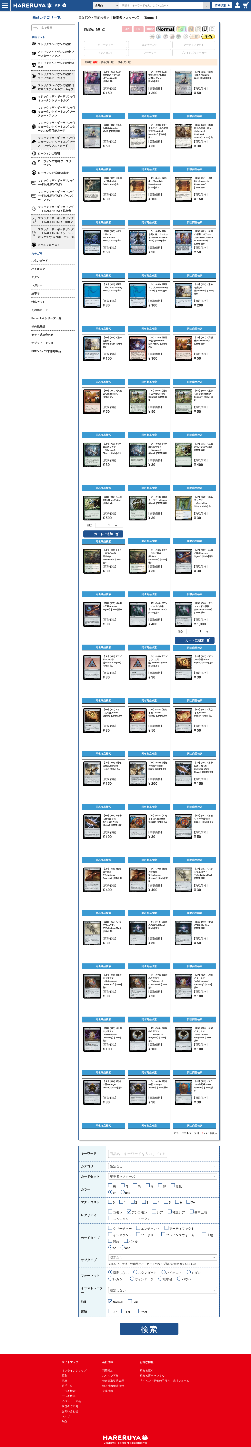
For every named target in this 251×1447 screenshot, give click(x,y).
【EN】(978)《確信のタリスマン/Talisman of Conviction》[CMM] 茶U (157, 981)
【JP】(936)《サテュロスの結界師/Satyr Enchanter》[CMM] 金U (112, 556)
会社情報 (107, 1362)
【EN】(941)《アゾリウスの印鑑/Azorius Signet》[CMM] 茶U (158, 661)
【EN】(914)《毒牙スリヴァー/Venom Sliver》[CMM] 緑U (157, 500)
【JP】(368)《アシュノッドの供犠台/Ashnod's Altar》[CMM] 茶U (157, 608)
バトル (133, 1241)
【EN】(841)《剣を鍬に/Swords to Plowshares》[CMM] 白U (203, 183)
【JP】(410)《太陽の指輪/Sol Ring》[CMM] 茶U (157, 925)
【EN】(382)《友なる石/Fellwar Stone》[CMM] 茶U (203, 712)
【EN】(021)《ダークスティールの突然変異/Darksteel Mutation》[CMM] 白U (158, 131)
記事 (64, 1380)
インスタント (122, 1235)
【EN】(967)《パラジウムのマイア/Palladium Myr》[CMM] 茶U (112, 927)
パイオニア (174, 1273)
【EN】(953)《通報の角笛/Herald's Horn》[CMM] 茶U (157, 765)
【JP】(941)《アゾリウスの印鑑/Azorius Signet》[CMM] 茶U (112, 661)
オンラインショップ (74, 1370)
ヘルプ (66, 1416)
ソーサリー (149, 1235)
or (114, 1193)
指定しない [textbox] (118, 1290)
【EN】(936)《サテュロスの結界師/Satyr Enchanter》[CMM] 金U (157, 556)
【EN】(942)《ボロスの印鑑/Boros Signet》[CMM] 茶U (112, 712)
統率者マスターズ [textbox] (122, 1176)
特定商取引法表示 (113, 1380)
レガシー (119, 1279)
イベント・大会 (71, 1401)
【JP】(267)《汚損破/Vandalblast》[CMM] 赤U (203, 340)
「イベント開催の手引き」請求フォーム (164, 1380)
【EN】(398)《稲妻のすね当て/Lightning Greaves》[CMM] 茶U (158, 875)
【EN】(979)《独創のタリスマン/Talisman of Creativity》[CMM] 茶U (112, 1034)
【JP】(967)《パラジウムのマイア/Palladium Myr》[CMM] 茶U (203, 873)
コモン (117, 1212)
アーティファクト (181, 1229)
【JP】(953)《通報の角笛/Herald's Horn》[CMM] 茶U (112, 765)
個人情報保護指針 (113, 1385)
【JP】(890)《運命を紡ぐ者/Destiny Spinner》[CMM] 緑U (157, 395)
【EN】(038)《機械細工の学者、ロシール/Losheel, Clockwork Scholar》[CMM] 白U (204, 131)
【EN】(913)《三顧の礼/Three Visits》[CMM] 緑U (112, 500)
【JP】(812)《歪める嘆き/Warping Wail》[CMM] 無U (203, 75)
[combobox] (162, 1166)
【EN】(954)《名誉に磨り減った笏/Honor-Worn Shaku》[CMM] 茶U (112, 820)
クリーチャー (122, 1229)
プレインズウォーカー (181, 1235)
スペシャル (121, 1219)
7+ (193, 1202)
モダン (196, 1273)
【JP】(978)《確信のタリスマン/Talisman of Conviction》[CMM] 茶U (112, 981)
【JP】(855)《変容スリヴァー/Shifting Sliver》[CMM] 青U (112, 287)
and (127, 1193)
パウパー (188, 1279)
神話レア (178, 1212)
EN (128, 1312)
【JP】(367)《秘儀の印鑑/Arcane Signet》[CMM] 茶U (203, 553)
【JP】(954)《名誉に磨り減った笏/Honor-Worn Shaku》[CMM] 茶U (203, 767)
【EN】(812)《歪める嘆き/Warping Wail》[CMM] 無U (112, 128)
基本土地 (200, 1212)
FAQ (64, 1421)
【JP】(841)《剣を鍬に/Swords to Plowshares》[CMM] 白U (157, 183)
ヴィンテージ (144, 1279)
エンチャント (150, 1229)
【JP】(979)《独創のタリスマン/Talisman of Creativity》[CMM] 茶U (203, 981)
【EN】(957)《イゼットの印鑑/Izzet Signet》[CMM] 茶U (203, 818)
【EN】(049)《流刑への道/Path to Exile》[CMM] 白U (112, 181)
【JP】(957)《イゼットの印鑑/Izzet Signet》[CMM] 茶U (157, 818)
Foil (135, 1302)
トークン (144, 1219)
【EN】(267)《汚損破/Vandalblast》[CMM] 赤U (112, 393)
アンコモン (139, 1212)
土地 (210, 1235)
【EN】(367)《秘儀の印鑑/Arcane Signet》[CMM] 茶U (112, 606)
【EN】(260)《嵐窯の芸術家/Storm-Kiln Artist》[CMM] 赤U (157, 342)
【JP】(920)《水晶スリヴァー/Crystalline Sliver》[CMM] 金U (203, 502)
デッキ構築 (68, 1396)
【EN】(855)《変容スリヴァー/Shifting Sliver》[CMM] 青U (158, 287)
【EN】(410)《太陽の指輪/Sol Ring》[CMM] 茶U (203, 925)
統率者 (167, 1279)
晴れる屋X (146, 1370)
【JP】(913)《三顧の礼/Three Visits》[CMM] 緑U (203, 447)
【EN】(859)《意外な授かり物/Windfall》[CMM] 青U (112, 342)
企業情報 (107, 1390)
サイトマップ (70, 1362)
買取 (57, 5)
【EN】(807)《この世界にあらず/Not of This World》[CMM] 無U (157, 77)
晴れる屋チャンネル (152, 1375)
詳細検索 (220, 5)
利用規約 (107, 1370)
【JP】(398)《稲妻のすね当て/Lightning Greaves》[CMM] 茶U (112, 875)
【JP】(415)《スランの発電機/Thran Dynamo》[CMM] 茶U (203, 1086)
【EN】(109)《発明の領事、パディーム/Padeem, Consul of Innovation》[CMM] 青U (203, 237)
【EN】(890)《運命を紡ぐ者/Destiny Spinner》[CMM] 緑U (203, 395)
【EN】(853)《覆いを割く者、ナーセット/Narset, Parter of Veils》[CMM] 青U (158, 236)
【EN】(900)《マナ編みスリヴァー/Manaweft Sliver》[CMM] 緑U (157, 449)
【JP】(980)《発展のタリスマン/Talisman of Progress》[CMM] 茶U (157, 1034)
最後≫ (213, 1133)
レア (160, 1212)
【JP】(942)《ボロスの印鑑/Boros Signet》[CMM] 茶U (203, 659)
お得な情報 (147, 1362)
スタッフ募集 (110, 1375)
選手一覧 (67, 1385)
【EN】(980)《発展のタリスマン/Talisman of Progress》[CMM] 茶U (203, 1034)
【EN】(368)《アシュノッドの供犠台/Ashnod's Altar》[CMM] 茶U (203, 608)
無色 (179, 1186)
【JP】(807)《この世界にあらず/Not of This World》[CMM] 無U (112, 77)
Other (143, 1312)
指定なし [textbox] (116, 1166)
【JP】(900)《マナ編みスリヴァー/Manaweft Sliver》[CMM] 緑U (112, 449)
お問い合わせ (70, 1411)
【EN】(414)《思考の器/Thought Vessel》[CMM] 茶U (158, 1084)
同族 (116, 1241)
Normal (118, 1302)
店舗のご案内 (70, 1406)
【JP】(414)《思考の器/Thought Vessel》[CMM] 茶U (112, 1084)
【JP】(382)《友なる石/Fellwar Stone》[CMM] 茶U (157, 712)
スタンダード (147, 1273)
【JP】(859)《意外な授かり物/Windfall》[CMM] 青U (204, 289)
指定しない (121, 1273)
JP (115, 1312)
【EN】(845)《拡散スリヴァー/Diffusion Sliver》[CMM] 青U (112, 236)
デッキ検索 (68, 1390)
